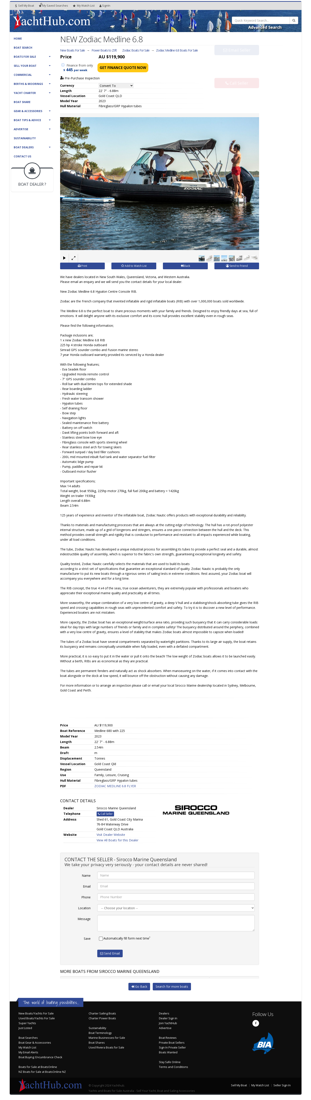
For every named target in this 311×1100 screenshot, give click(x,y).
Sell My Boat (24, 6)
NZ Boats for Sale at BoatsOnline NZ (42, 1071)
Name (86, 875)
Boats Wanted (168, 1052)
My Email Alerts (28, 1052)
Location (84, 908)
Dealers (164, 1013)
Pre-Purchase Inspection (80, 78)
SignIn (104, 6)
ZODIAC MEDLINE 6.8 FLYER (115, 786)
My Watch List (27, 1047)
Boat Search (23, 48)
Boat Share (22, 102)
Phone (86, 897)
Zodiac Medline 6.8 (177, 50)
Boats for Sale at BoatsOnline (38, 1067)
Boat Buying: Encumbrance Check (40, 1057)
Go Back (139, 986)
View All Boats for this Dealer (117, 840)
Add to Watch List (134, 265)
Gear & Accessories (28, 111)
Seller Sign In (282, 1085)
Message (84, 919)
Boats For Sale (25, 57)
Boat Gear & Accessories (35, 1042)
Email (87, 886)
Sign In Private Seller (172, 1047)
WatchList (84, 5)
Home (18, 38)
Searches (53, 6)
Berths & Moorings (28, 84)
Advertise (21, 129)
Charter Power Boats (102, 1018)
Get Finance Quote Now (123, 67)
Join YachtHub (168, 1023)
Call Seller (236, 73)
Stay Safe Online (170, 1062)
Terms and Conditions (173, 1067)
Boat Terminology (100, 1033)
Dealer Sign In (168, 1018)
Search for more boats (172, 986)
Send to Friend (237, 265)
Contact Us (22, 156)
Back (185, 265)
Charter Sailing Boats (102, 1013)
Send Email (110, 953)
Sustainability (25, 138)
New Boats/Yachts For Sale (36, 1013)
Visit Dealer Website (111, 834)
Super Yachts (27, 1023)
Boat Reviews (168, 1037)
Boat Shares (97, 1042)
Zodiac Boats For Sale (135, 50)
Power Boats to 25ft (104, 50)
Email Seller (236, 59)
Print (82, 265)
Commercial (23, 75)
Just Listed (25, 1028)
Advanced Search (265, 27)
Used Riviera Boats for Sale (106, 1047)
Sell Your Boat (25, 66)
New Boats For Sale (72, 50)
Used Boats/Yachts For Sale (37, 1018)
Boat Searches (28, 1037)
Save (87, 938)
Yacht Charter (25, 93)
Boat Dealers (24, 147)
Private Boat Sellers (172, 1042)
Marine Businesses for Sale (107, 1037)
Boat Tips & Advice (27, 120)
